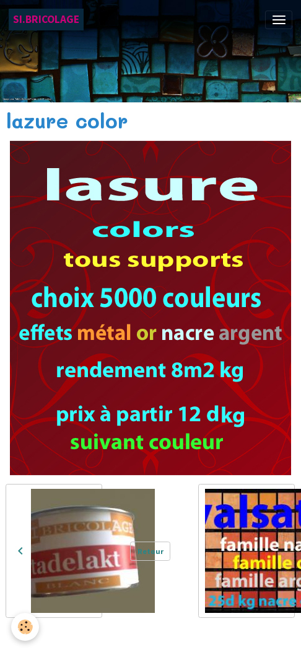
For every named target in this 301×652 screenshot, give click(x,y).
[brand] (46, 19)
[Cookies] (25, 627)
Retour (150, 551)
